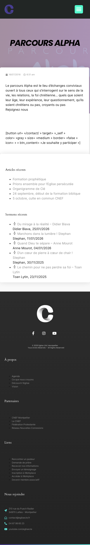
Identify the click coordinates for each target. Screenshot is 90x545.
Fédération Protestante (23, 424)
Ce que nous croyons (23, 379)
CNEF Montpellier (21, 417)
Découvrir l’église (20, 383)
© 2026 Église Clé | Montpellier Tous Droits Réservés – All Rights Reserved (45, 346)
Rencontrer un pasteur (23, 459)
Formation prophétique (29, 179)
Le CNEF (16, 421)
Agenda (16, 376)
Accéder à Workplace (23, 476)
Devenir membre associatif (25, 479)
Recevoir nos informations (25, 466)
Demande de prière (21, 462)
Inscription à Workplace (24, 473)
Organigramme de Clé (29, 189)
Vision (15, 386)
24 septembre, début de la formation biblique (46, 193)
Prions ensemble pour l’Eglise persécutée (43, 184)
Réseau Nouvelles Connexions (27, 428)
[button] (79, 9)
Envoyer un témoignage (24, 469)
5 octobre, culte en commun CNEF (38, 198)
